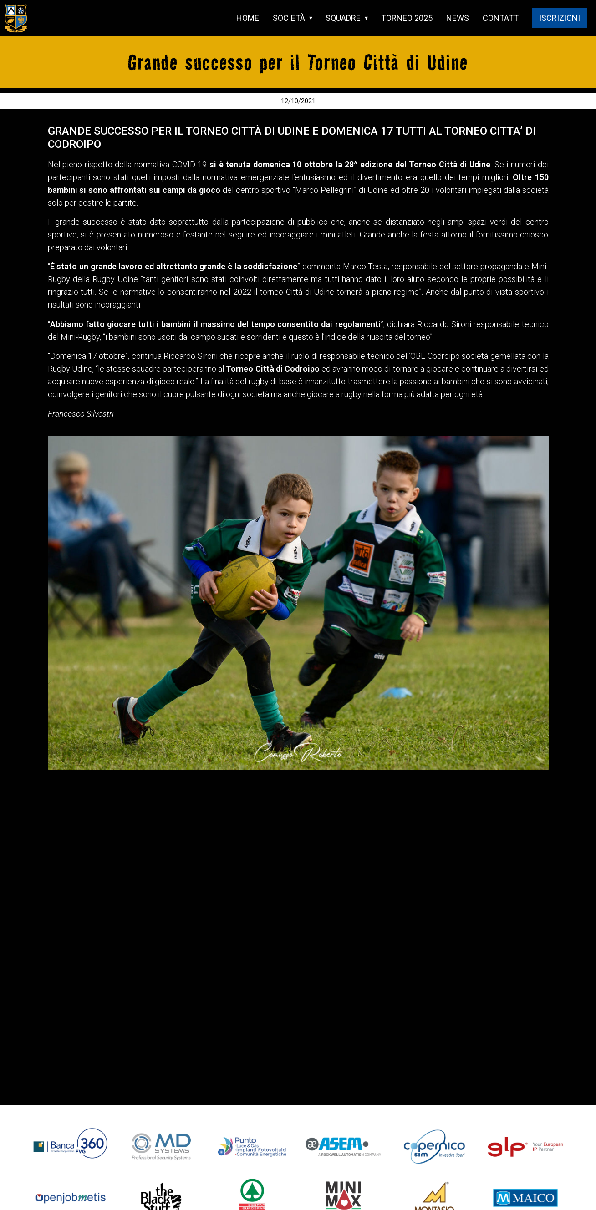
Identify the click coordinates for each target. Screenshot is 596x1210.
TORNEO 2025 (407, 18)
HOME (247, 18)
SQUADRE (343, 18)
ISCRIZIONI (559, 18)
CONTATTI (502, 18)
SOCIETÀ (289, 18)
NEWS (457, 18)
